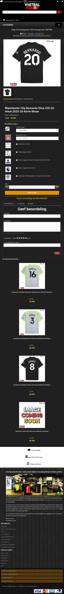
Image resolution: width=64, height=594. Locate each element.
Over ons (3, 531)
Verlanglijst (4, 558)
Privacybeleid (4, 542)
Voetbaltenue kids (6, 577)
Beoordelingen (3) (9, 203)
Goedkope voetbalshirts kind (9, 574)
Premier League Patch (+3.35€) (26, 168)
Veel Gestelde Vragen (7, 537)
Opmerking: (7, 221)
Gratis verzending (35, 450)
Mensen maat (20, 127)
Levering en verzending (7, 547)
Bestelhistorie (5, 555)
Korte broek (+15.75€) (24, 144)
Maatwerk (18, 135)
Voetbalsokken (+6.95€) (24, 152)
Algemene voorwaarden (8, 544)
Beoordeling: (7, 238)
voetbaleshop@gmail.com (33, 1)
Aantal (6, 184)
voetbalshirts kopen (55, 496)
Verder (57, 253)
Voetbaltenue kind (22, 586)
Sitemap (3, 563)
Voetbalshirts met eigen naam (53, 500)
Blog (2, 566)
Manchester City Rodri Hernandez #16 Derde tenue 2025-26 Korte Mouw (32, 292)
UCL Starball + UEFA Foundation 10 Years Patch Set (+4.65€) (34, 176)
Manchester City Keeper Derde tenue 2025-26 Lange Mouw (32, 431)
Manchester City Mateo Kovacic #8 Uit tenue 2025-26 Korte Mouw (32, 385)
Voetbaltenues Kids (53, 509)
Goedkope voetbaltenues (8, 571)
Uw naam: (7, 213)
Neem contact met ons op (8, 529)
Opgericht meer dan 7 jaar (35, 457)
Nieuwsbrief (4, 561)
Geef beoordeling (28, 99)
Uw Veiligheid (5, 534)
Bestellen (32, 193)
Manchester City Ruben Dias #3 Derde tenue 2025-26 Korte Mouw (32, 338)
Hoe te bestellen (5, 539)
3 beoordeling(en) (17, 99)
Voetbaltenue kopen (7, 581)
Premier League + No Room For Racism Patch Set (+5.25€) (34, 160)
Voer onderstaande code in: (11, 242)
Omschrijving (20, 203)
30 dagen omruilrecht (35, 464)
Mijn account (4, 553)
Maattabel (30, 203)
